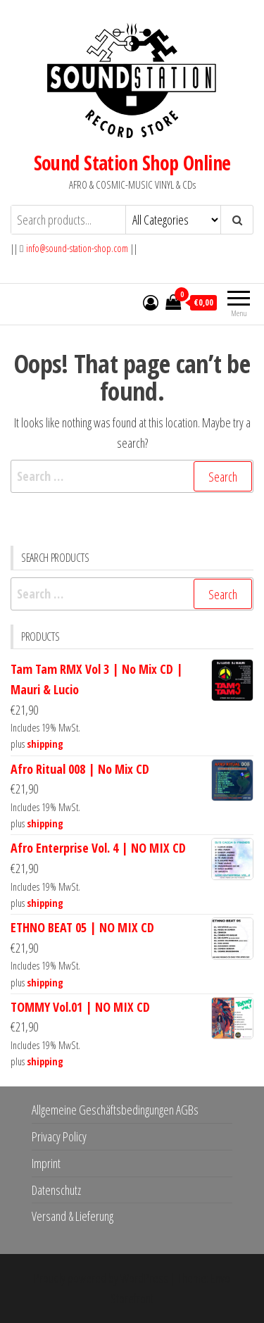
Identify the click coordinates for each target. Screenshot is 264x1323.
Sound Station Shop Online (132, 162)
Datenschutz (56, 1189)
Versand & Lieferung (72, 1216)
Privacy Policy (59, 1136)
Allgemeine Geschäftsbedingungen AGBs (115, 1109)
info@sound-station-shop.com (77, 248)
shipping (45, 744)
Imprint (46, 1163)
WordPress (144, 1277)
